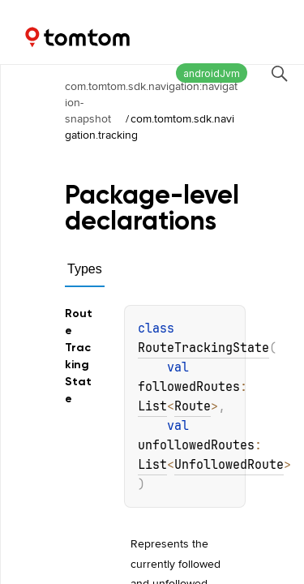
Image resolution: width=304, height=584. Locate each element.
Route (192, 406)
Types (84, 269)
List (152, 406)
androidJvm (211, 73)
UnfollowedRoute (229, 465)
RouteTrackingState (203, 348)
